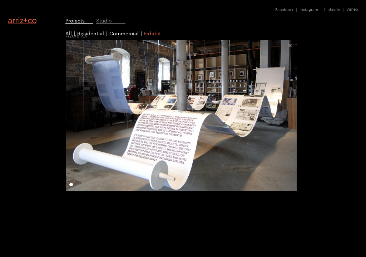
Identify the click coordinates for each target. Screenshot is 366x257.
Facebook (284, 9)
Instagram (309, 9)
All (68, 33)
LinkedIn (332, 9)
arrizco (22, 20)
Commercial (124, 33)
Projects (75, 20)
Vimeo (352, 9)
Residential (90, 33)
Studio (104, 20)
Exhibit (152, 33)
